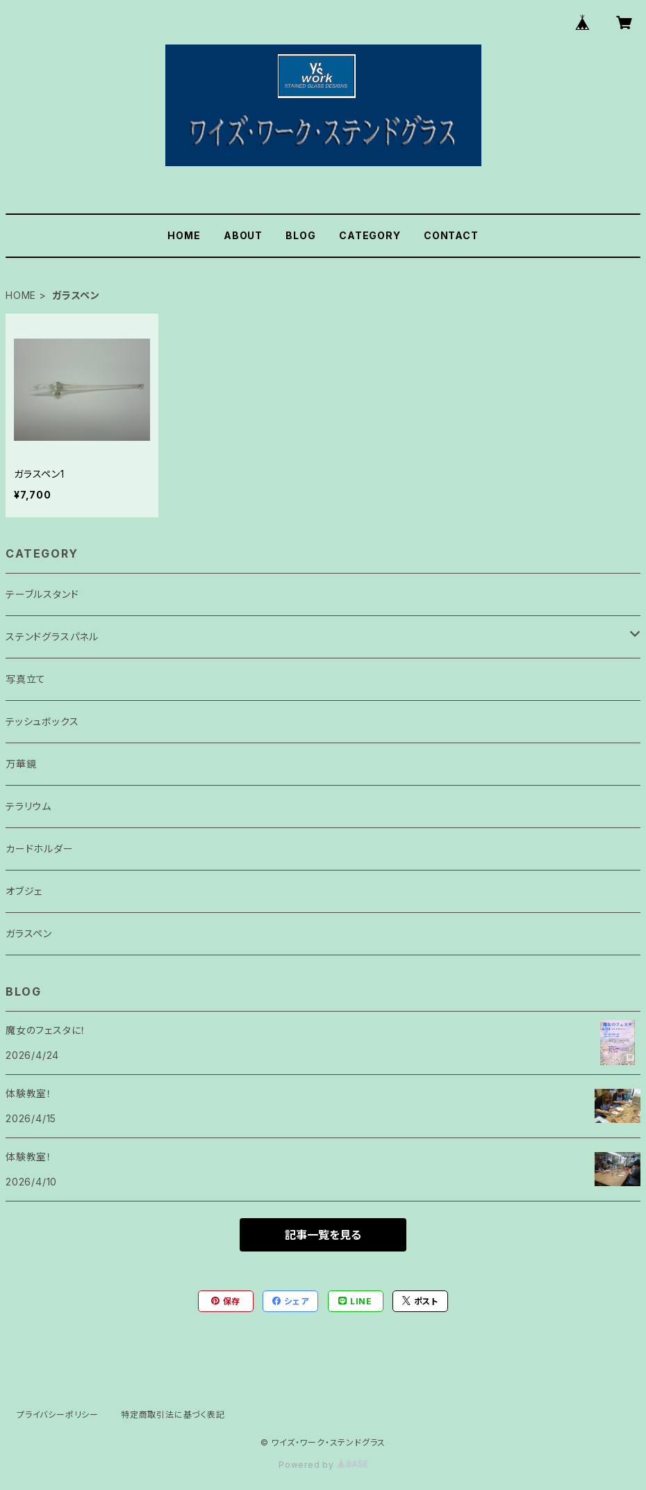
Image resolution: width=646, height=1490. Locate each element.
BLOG (300, 235)
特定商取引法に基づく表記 (173, 1414)
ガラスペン (29, 933)
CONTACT (451, 235)
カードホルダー (40, 849)
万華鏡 (21, 764)
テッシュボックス (42, 721)
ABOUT (243, 235)
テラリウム (28, 806)
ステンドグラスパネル (52, 636)
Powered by (323, 1464)
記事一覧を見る (323, 1235)
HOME (183, 235)
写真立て (26, 679)
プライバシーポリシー (58, 1414)
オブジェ (24, 891)
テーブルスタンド (42, 594)
